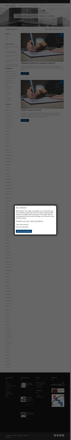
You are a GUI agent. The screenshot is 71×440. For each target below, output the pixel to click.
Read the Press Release (24, 231)
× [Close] (56, 205)
